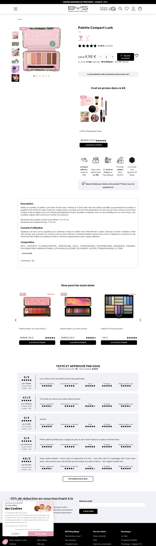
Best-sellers (42, 540)
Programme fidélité (129, 540)
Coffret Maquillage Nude (90, 131)
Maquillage (13, 536)
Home (20, 19)
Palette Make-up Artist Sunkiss (73, 328)
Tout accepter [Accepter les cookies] (20, 534)
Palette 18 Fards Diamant (112, 328)
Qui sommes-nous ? (73, 536)
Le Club (124, 536)
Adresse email (85, 501)
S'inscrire (88, 511)
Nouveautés (42, 536)
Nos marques (70, 540)
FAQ (95, 540)
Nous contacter (99, 536)
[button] (5, 542)
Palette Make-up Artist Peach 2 (33, 328)
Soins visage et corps (18, 540)
